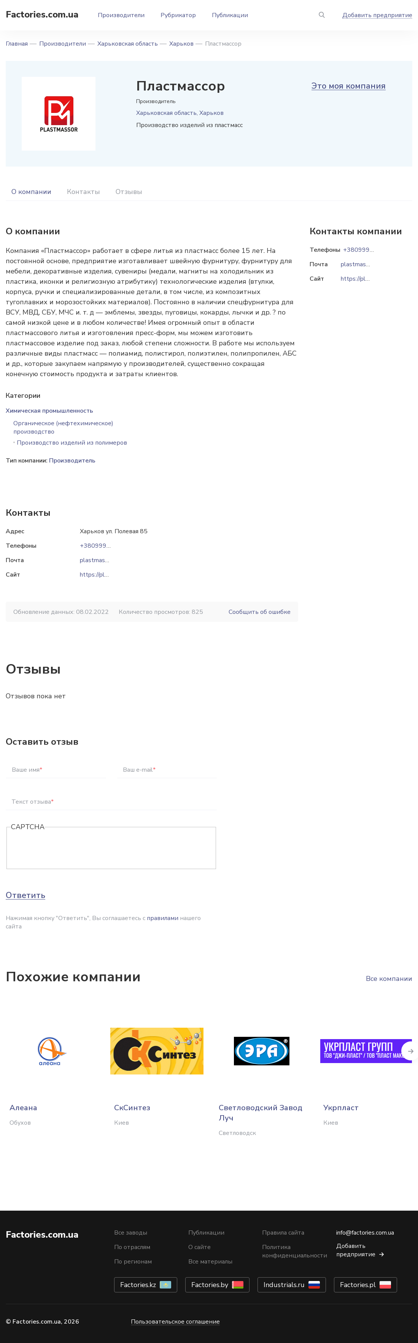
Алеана (23, 1108)
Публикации (230, 15)
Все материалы (210, 1261)
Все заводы (130, 1233)
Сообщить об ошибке (260, 612)
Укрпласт (341, 1108)
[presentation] (69, 848)
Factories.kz (138, 1284)
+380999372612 (104, 546)
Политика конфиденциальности (294, 1251)
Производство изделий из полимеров (72, 443)
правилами (162, 918)
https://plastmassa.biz (109, 575)
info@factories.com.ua (365, 1233)
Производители (121, 15)
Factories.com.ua (42, 14)
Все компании (389, 978)
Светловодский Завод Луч (260, 1113)
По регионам (133, 1261)
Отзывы (129, 191)
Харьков (181, 44)
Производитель (72, 460)
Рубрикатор (178, 15)
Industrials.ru (284, 1284)
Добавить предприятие (377, 15)
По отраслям (132, 1247)
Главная (17, 44)
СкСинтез (132, 1108)
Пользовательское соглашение (175, 1322)
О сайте (199, 1247)
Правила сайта (283, 1233)
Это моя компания (349, 86)
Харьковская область (127, 44)
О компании (31, 191)
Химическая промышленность (49, 411)
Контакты (83, 191)
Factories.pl (358, 1284)
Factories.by (209, 1284)
